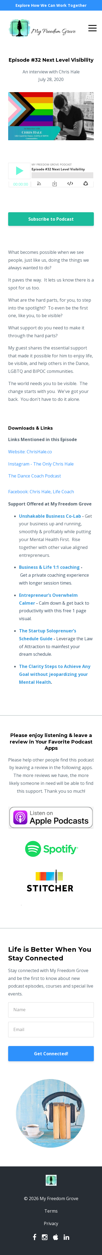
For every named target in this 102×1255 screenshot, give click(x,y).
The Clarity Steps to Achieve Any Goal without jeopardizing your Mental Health (54, 674)
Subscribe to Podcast (51, 219)
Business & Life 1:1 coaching (49, 567)
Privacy (51, 1223)
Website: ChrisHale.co (30, 452)
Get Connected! (51, 1054)
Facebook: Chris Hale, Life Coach (41, 492)
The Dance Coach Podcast (34, 476)
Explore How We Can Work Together (51, 5)
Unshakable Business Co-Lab (50, 516)
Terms (51, 1211)
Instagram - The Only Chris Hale (41, 464)
